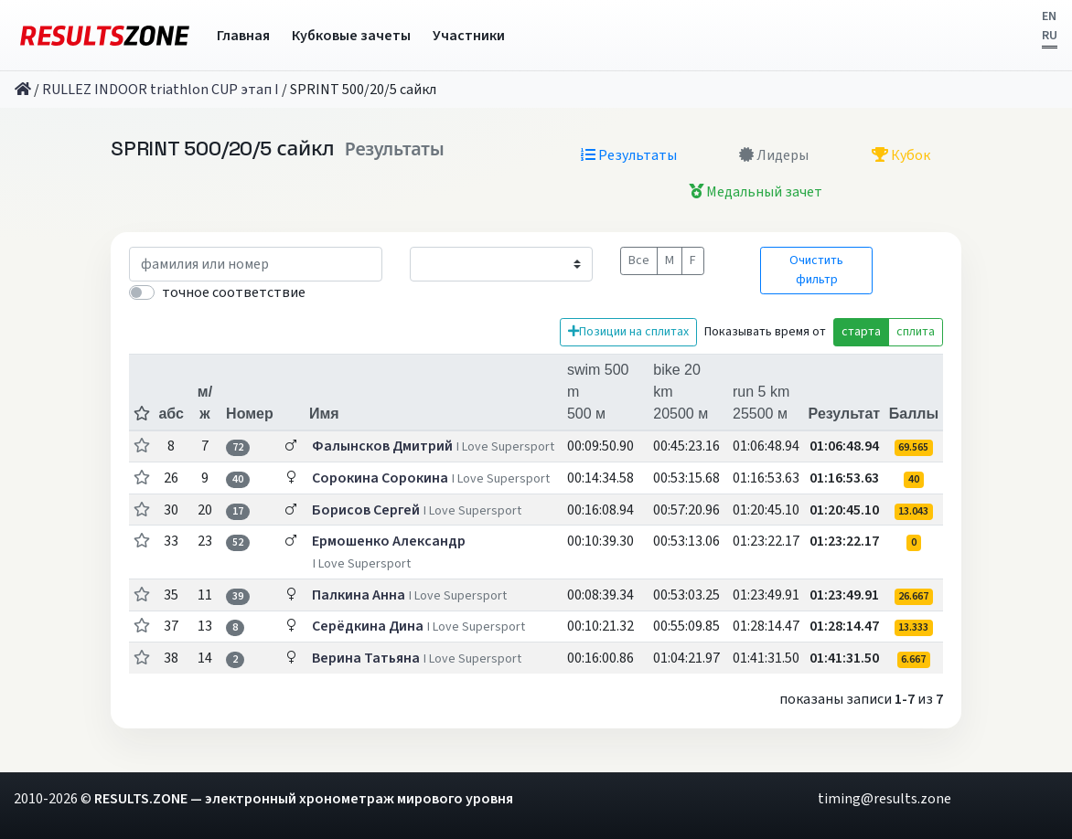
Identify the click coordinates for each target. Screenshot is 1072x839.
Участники (469, 36)
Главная (243, 36)
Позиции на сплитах (628, 332)
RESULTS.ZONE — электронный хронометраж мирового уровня (303, 799)
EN (1049, 16)
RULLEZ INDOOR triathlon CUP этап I (160, 90)
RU (1049, 36)
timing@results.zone (884, 799)
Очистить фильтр (816, 270)
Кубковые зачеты (351, 36)
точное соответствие (234, 292)
